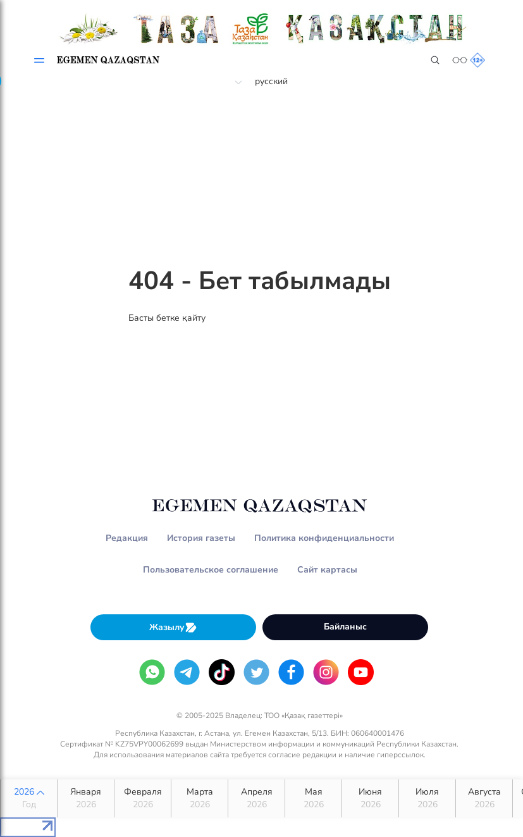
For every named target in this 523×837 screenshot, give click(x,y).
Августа (484, 798)
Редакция (127, 538)
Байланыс (345, 627)
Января (86, 798)
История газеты (201, 538)
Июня (370, 798)
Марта (199, 798)
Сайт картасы (327, 570)
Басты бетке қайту (167, 318)
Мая (313, 798)
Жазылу (173, 627)
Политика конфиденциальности (324, 538)
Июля (427, 798)
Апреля (256, 798)
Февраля (142, 798)
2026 (29, 798)
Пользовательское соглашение (210, 570)
